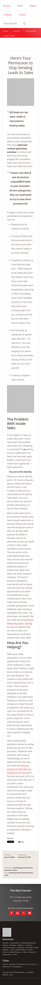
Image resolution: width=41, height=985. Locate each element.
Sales (15, 870)
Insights (17, 31)
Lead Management (19, 868)
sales (6, 875)
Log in (11, 975)
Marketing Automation (25, 873)
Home (5, 31)
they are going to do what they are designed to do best (19, 769)
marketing (12, 873)
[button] (24, 23)
